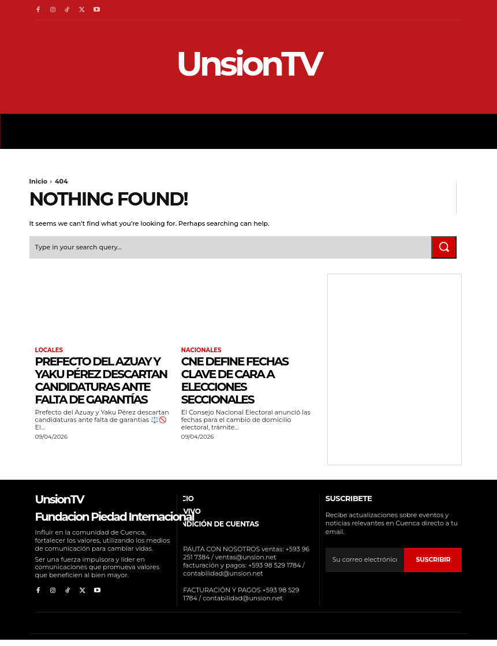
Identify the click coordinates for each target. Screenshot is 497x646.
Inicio (38, 181)
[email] (365, 560)
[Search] (444, 247)
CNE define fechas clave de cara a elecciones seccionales (234, 380)
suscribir (433, 559)
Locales (49, 350)
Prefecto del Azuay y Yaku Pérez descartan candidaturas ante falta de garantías (101, 380)
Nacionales (201, 350)
